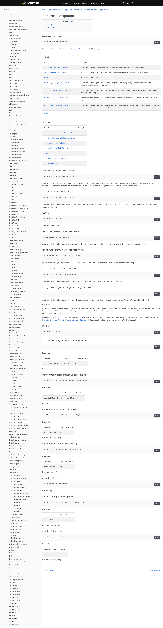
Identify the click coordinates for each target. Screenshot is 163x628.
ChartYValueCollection (16, 282)
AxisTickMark (13, 86)
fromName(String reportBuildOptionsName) (59, 133)
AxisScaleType (14, 74)
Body (10, 110)
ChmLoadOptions (15, 294)
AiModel (11, 33)
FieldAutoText (13, 597)
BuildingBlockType (15, 157)
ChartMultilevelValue (16, 238)
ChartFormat (13, 223)
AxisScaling (13, 77)
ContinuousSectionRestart (17, 369)
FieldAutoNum (14, 589)
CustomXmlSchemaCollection (19, 428)
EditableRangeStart (15, 529)
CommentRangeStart (16, 324)
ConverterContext (15, 386)
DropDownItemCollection (17, 520)
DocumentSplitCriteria (16, 508)
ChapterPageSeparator (16, 184)
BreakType (12, 137)
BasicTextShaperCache (17, 101)
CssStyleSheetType (15, 395)
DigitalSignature (14, 437)
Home (44, 10)
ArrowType (12, 44)
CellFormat (12, 172)
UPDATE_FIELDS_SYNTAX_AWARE (57, 98)
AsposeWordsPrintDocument (18, 50)
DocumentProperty (15, 490)
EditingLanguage (14, 532)
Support (84, 3)
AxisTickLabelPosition (16, 80)
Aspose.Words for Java (13, 15)
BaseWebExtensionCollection (19, 95)
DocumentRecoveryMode (17, 499)
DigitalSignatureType (16, 446)
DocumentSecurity (15, 505)
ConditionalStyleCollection (17, 360)
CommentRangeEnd (16, 321)
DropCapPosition (14, 517)
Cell (10, 166)
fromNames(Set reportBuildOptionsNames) (59, 138)
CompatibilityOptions (16, 348)
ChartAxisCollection (15, 193)
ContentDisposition (15, 366)
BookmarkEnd (13, 119)
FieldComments (14, 624)
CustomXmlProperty (15, 422)
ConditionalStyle (14, 357)
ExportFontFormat (15, 559)
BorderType (13, 134)
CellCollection (13, 169)
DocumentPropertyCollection (18, 493)
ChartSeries (13, 244)
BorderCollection (14, 131)
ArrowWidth (13, 47)
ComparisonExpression (17, 339)
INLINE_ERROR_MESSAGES (55, 72)
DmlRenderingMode (15, 461)
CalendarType (13, 163)
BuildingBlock (13, 146)
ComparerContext (15, 333)
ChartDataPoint (14, 214)
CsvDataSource (14, 401)
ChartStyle (12, 262)
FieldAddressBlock (15, 574)
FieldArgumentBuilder (16, 580)
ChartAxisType (14, 199)
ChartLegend (13, 226)
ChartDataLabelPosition (17, 211)
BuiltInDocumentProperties (18, 160)
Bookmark (12, 113)
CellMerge (12, 175)
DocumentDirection (15, 482)
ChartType (12, 267)
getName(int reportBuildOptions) (55, 143)
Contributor (12, 371)
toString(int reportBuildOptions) (55, 158)
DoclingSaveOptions (16, 467)
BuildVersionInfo (14, 143)
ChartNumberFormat (16, 241)
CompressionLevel (15, 354)
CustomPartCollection (16, 413)
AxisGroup (12, 71)
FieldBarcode (13, 603)
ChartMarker (13, 235)
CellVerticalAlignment (16, 178)
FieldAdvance (13, 577)
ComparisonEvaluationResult (18, 336)
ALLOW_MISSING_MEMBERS (55, 67)
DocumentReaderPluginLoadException (22, 496)
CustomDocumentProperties (18, 407)
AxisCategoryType (15, 62)
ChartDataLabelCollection (17, 205)
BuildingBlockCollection (17, 151)
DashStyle (12, 431)
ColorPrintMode (14, 306)
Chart (11, 187)
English (126, 3)
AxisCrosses (13, 65)
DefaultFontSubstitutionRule (18, 434)
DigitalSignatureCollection (17, 440)
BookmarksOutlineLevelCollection (20, 125)
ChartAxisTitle (13, 196)
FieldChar (12, 615)
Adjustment (13, 24)
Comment (12, 312)
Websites (94, 3)
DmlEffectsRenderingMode (18, 458)
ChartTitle (12, 264)
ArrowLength (13, 41)
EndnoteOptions (14, 553)
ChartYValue (13, 279)
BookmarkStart (14, 122)
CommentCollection (15, 315)
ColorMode (12, 303)
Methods (51, 28)
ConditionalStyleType (16, 363)
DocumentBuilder (14, 475)
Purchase (76, 3)
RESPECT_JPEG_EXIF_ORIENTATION (58, 90)
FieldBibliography (14, 606)
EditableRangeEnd (15, 526)
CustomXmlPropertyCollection (19, 425)
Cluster (11, 300)
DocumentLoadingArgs (16, 484)
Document (12, 470)
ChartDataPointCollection (17, 217)
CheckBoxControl (15, 288)
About (103, 3)
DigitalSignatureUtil (15, 449)
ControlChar (13, 377)
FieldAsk (12, 583)
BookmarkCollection (15, 116)
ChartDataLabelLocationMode (19, 208)
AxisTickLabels (14, 83)
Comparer (12, 330)
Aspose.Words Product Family (57, 10)
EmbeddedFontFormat (16, 538)
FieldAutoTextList (14, 600)
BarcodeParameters (15, 92)
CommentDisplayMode (16, 318)
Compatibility (13, 345)
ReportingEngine (78, 49)
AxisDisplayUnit (14, 68)
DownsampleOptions (16, 514)
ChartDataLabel (14, 202)
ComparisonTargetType (17, 342)
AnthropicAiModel (15, 38)
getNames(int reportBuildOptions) (56, 148)
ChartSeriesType (14, 255)
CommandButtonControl (17, 309)
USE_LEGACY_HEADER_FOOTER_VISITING (61, 105)
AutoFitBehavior (14, 53)
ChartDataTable (14, 220)
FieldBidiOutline (14, 609)
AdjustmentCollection (16, 27)
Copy (148, 42)
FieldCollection (14, 621)
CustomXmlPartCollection (17, 419)
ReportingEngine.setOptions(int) (84, 320)
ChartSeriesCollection (16, 247)
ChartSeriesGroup (15, 250)
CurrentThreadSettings (16, 404)
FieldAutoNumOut (15, 594)
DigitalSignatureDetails (16, 443)
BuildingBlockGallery (16, 154)
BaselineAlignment (15, 98)
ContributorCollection (16, 374)
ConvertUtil (12, 380)
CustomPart (13, 410)
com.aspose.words (13, 18)
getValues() (48, 153)
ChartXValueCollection (16, 273)
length (46, 113)
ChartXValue (13, 270)
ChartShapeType (14, 258)
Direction (12, 452)
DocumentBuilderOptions (17, 478)
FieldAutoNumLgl (14, 591)
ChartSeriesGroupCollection (18, 253)
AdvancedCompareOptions (18, 30)
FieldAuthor (13, 586)
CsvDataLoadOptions (16, 398)
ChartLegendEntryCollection (18, 232)
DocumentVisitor (14, 511)
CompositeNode (14, 351)
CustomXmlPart (14, 416)
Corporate (12, 389)
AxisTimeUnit (13, 89)
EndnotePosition (14, 556)
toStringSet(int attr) (50, 163)
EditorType (12, 535)
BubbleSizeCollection (16, 140)
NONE (46, 77)
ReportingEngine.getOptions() (60, 320)
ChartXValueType (15, 276)
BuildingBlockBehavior (16, 148)
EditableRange (14, 523)
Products (66, 3)
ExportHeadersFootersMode (18, 562)
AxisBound (12, 56)
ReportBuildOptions (105, 10)
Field (10, 568)
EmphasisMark (14, 547)
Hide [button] (68, 21)
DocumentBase (14, 473)
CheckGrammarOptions (17, 291)
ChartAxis (12, 190)
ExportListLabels (14, 565)
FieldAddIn (12, 571)
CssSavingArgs (14, 392)
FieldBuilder (13, 612)
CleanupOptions (14, 297)
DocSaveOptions (14, 464)
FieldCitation (13, 618)
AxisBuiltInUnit (14, 59)
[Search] (21, 9)
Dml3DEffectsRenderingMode (19, 455)
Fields (50, 24)
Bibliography (13, 104)
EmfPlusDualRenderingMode (18, 544)
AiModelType (13, 35)
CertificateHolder (14, 181)
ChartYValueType (15, 285)
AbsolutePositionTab (16, 21)
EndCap (11, 550)
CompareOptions (14, 327)
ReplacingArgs (49, 570)
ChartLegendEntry (15, 229)
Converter (12, 383)
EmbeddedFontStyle (16, 541)
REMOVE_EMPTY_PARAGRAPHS (57, 83)
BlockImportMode (15, 107)
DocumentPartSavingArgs (17, 487)
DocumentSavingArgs (16, 502)
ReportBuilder (146, 570)
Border (11, 128)
